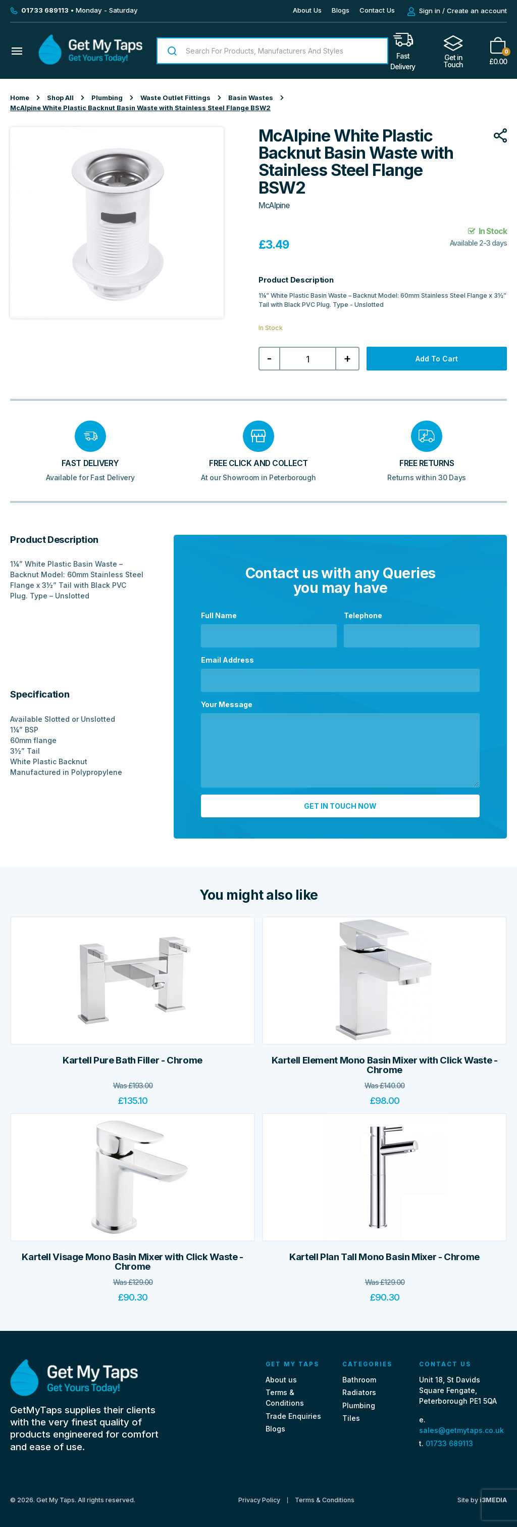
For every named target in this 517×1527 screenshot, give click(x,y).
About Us (307, 10)
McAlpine (273, 205)
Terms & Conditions (324, 1494)
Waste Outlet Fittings (175, 98)
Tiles (351, 1412)
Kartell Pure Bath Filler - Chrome (132, 1054)
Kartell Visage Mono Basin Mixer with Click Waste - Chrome (132, 1256)
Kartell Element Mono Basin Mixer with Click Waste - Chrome (385, 1059)
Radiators (359, 1386)
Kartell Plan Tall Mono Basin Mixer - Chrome (384, 1251)
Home (19, 98)
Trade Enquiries (293, 1410)
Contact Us (377, 10)
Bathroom (359, 1373)
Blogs (340, 10)
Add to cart (437, 358)
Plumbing (107, 98)
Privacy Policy (259, 1494)
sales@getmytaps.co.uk (461, 1424)
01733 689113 (449, 1436)
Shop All (60, 98)
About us (281, 1373)
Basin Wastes (250, 98)
